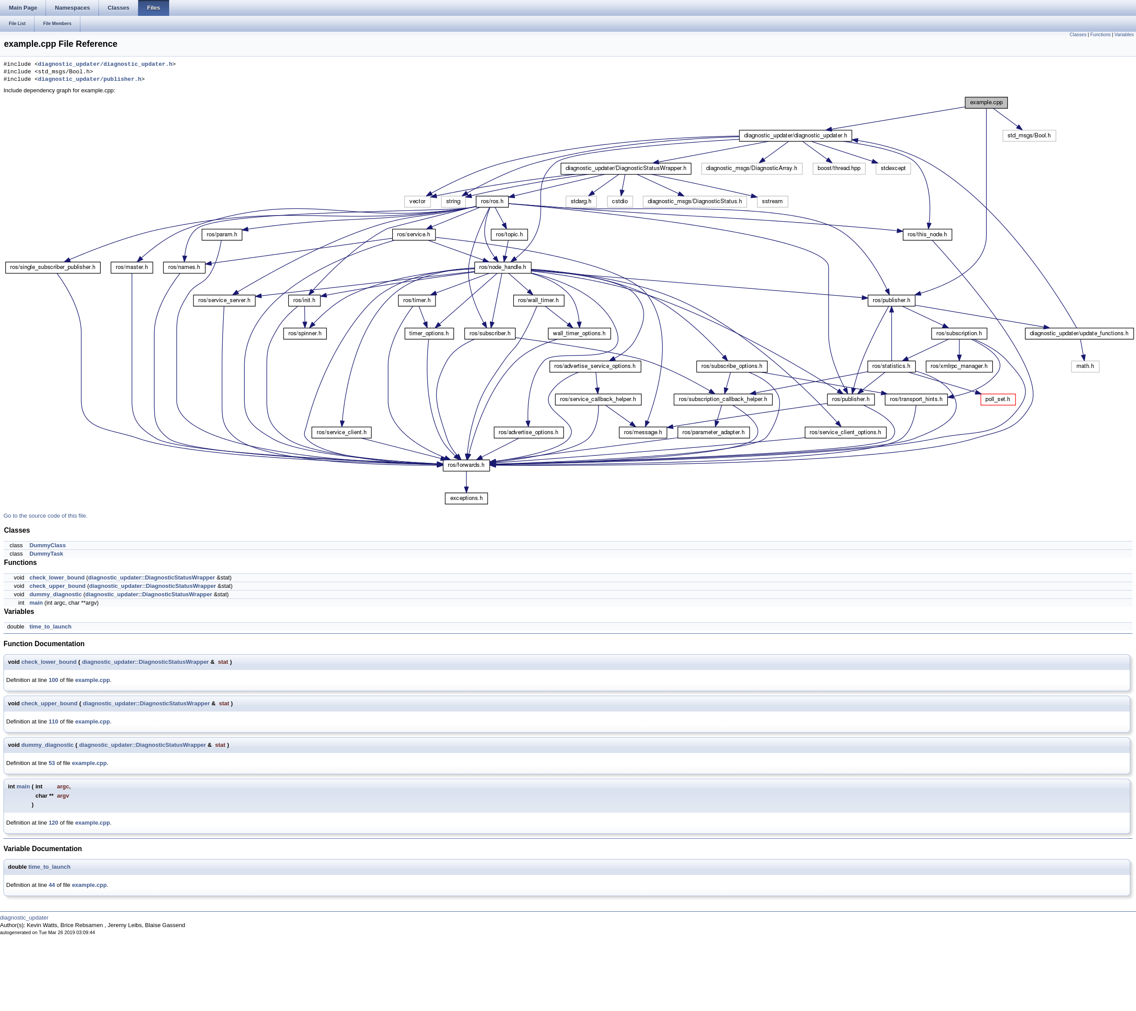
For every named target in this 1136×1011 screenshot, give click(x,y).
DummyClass (48, 545)
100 (53, 680)
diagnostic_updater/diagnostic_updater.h (105, 64)
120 (53, 822)
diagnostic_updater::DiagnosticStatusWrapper (151, 577)
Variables (1124, 34)
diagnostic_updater (24, 917)
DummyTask (46, 553)
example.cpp (92, 680)
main (36, 602)
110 (53, 721)
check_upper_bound (58, 586)
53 (52, 763)
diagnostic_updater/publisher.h (89, 79)
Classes (1078, 34)
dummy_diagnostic (56, 594)
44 (52, 885)
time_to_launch (51, 626)
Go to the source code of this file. (45, 515)
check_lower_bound (57, 577)
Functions (1100, 34)
